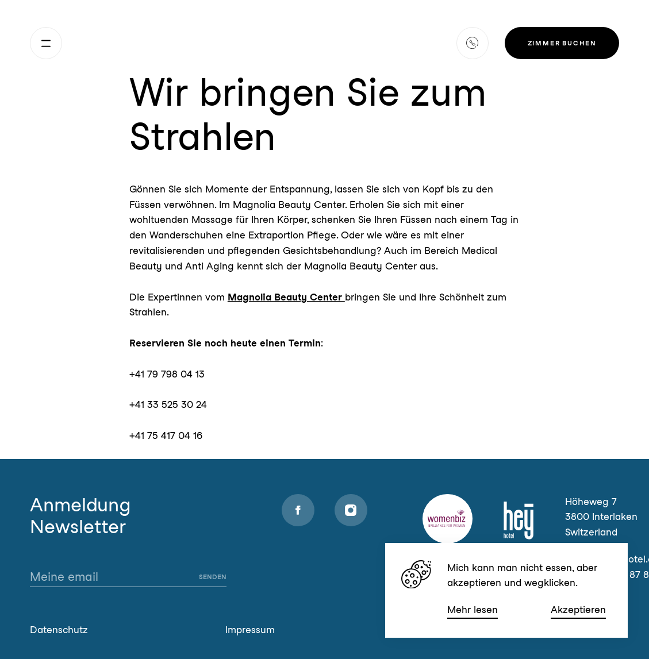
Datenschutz (59, 629)
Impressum (250, 629)
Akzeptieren (578, 609)
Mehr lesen (472, 609)
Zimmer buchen (562, 43)
